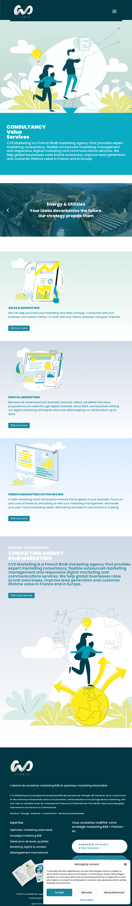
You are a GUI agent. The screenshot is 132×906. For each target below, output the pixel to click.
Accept (59, 892)
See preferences (114, 892)
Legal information (39, 904)
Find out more (19, 328)
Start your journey (21, 595)
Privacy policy (87, 899)
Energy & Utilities (66, 207)
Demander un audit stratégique (93, 846)
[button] (125, 864)
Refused (86, 892)
